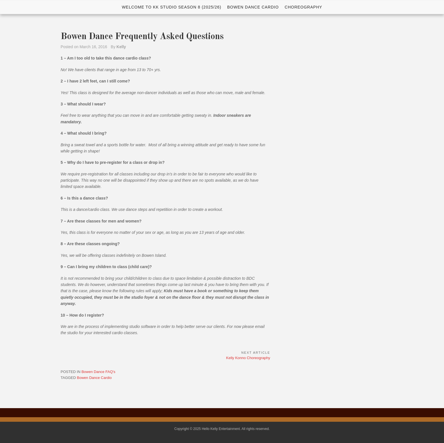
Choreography (303, 7)
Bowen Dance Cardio (253, 7)
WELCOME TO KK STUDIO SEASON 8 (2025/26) (171, 7)
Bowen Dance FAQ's (99, 372)
